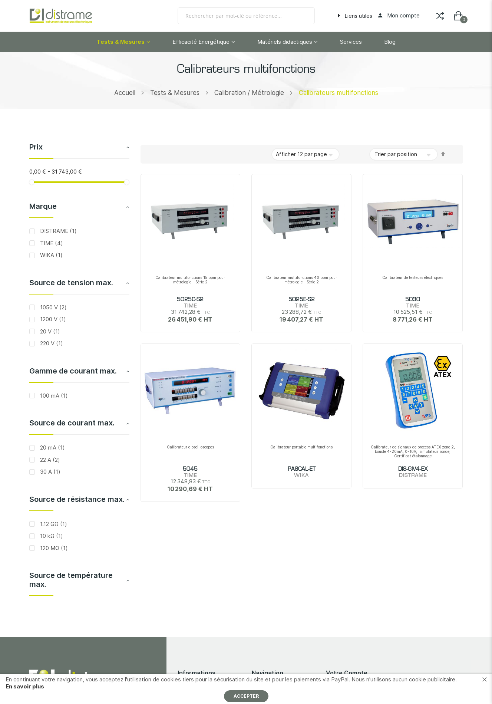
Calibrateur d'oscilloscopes (190, 447)
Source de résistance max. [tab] (77, 499)
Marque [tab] (43, 206)
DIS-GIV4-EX (412, 469)
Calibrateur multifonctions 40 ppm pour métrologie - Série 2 (301, 279)
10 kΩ (51, 535)
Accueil (124, 92)
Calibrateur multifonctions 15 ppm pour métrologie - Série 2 (190, 279)
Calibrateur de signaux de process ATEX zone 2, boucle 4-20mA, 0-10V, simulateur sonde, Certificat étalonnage (413, 451)
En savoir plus (25, 686)
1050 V (53, 307)
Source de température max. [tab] (71, 580)
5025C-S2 (190, 299)
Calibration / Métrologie (249, 92)
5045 (190, 469)
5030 (412, 299)
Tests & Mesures (174, 92)
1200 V (52, 319)
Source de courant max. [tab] (72, 422)
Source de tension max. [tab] (71, 282)
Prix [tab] (36, 146)
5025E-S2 (301, 299)
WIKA (51, 255)
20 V (49, 331)
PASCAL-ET (302, 469)
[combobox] (246, 15)
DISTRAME (58, 230)
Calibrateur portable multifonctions (301, 447)
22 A (49, 459)
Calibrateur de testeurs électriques (412, 277)
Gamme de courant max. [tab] (73, 370)
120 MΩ (53, 548)
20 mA (52, 447)
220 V (51, 343)
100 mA (53, 395)
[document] (246, 689)
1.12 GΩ (53, 523)
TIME (51, 243)
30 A (49, 471)
